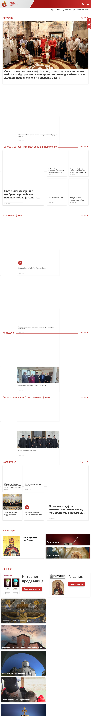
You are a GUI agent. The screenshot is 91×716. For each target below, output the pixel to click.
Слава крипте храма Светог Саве (14, 213)
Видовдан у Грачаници (33, 104)
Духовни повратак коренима (78, 322)
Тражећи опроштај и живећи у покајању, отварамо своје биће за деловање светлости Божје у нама (78, 176)
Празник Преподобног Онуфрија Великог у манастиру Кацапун (67, 241)
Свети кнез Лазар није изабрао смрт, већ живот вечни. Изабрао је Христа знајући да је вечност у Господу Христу (20, 170)
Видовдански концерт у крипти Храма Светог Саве (41, 213)
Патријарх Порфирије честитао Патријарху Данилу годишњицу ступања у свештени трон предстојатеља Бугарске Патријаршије (23, 323)
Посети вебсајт (76, 462)
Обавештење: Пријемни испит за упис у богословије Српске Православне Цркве (12, 363)
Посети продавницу (32, 467)
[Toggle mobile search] (83, 4)
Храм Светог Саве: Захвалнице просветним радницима (43, 241)
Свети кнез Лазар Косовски (56, 213)
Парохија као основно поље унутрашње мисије (18, 241)
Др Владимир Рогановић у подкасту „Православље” (63, 104)
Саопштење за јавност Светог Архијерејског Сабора (11, 392)
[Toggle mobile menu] (88, 4)
